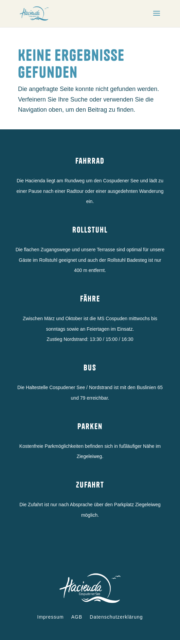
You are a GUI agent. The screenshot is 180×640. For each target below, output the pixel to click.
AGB (77, 617)
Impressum (50, 617)
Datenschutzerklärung (116, 617)
